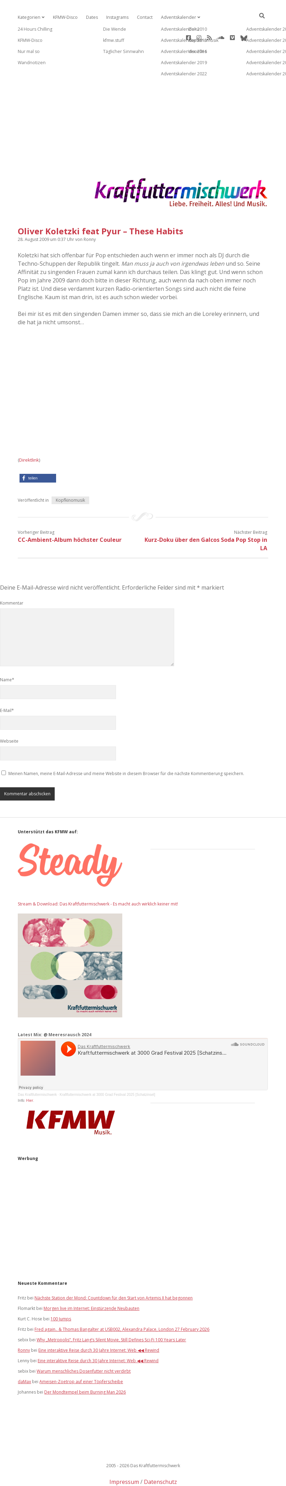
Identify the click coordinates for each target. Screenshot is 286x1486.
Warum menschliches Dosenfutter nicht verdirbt (84, 1346)
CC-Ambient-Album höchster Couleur (70, 514)
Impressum (124, 1457)
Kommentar (11, 578)
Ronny (24, 1325)
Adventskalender (175, 17)
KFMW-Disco (64, 17)
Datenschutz (160, 1457)
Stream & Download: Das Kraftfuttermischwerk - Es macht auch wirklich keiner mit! (98, 879)
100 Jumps (61, 1294)
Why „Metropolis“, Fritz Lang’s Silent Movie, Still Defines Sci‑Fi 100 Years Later (111, 1315)
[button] (38, 453)
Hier (29, 1075)
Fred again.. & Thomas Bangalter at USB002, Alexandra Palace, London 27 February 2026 (121, 1304)
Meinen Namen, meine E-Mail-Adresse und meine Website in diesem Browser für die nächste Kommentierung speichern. (126, 748)
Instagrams (115, 17)
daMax (24, 1356)
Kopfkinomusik (70, 475)
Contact (142, 17)
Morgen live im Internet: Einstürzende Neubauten (91, 1283)
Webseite (9, 716)
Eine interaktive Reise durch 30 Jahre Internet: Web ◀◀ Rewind (98, 1325)
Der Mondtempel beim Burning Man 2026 (85, 1367)
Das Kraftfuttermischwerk (37, 1069)
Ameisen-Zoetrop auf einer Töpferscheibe (81, 1356)
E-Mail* (7, 685)
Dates (90, 17)
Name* (7, 655)
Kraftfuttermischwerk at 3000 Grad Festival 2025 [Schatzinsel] (107, 1069)
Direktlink (29, 435)
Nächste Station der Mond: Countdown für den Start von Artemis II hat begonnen (113, 1273)
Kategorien (28, 17)
